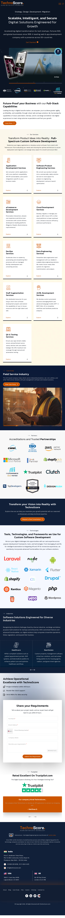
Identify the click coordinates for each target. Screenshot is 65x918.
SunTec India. (52, 835)
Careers (27, 890)
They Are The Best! (32, 799)
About (5, 890)
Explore (8, 190)
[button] (31, 670)
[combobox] (10, 731)
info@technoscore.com (14, 868)
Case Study (16, 890)
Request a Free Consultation (31, 519)
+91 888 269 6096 (12, 864)
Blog (9, 890)
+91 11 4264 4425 (24, 864)
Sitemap (33, 890)
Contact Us (41, 890)
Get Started (31, 42)
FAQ (22, 890)
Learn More (8, 123)
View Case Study (10, 384)
